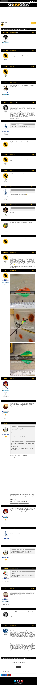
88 (17, 29)
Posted (13, 32)
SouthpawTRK (5, 252)
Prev (3, 29)
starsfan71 (5, 66)
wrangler (5, 378)
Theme (16, 678)
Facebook (17, 681)
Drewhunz (5, 270)
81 (5, 29)
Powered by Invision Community (18, 683)
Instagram (19, 681)
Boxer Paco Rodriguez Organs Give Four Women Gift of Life (19, 503)
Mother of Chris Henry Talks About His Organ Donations (18, 501)
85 (12, 29)
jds (5, 588)
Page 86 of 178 (30, 29)
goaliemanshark (5, 82)
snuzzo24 (5, 154)
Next (25, 29)
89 (19, 29)
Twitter (15, 681)
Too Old (5, 625)
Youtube (22, 681)
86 (14, 29)
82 (7, 29)
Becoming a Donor (13, 499)
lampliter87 (5, 204)
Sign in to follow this (4, 22)
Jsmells (5, 236)
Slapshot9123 (5, 50)
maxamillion (6, 568)
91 (22, 29)
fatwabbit (5, 102)
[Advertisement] (12, 14)
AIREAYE (5, 121)
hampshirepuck (5, 32)
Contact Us (20, 678)
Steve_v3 (5, 423)
